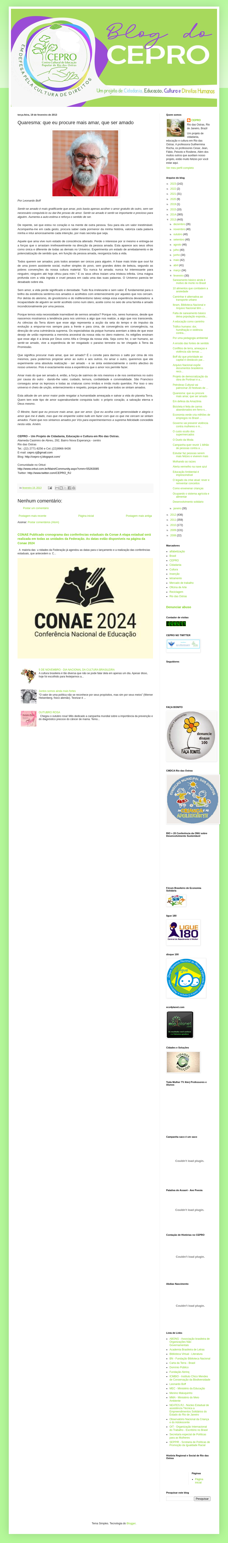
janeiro (177, 508)
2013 (173, 219)
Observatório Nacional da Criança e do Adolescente (189, 1421)
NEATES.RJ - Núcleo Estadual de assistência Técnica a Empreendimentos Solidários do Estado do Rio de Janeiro (189, 1410)
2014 (173, 214)
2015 (173, 209)
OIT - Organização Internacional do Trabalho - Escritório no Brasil (188, 1428)
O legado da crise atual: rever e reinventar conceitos (191, 482)
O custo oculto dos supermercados (183, 433)
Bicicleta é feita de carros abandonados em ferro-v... (190, 408)
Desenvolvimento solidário (188, 501)
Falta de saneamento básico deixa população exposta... (190, 315)
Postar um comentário (36, 508)
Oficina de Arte (178, 587)
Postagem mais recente (32, 515)
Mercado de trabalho (181, 582)
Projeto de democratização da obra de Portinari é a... (190, 378)
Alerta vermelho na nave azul (190, 466)
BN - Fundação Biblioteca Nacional (189, 1358)
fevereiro (178, 275)
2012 (173, 514)
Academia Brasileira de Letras (187, 1349)
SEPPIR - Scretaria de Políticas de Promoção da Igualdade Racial (189, 1444)
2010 (173, 525)
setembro (179, 239)
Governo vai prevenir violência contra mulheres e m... (190, 425)
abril (176, 265)
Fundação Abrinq (179, 1372)
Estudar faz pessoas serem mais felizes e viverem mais (190, 455)
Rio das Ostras (178, 596)
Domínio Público (179, 1367)
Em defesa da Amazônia (187, 401)
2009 (173, 530)
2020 (173, 199)
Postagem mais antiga (139, 515)
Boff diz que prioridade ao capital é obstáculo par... (188, 358)
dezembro (179, 224)
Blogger (131, 1523)
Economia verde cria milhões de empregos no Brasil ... (191, 416)
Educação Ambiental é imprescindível (186, 473)
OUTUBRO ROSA (49, 712)
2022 (173, 188)
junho (177, 255)
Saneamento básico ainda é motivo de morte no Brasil (189, 281)
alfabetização (177, 551)
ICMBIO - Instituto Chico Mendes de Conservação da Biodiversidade (189, 1378)
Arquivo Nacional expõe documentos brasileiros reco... (188, 368)
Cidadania (175, 564)
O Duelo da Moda (183, 439)
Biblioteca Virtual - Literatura (186, 1354)
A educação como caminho (188, 321)
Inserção (174, 573)
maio (176, 260)
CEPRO (196, 120)
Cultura (173, 569)
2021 (173, 193)
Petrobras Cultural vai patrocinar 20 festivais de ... (190, 386)
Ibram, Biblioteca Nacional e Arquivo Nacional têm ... (189, 306)
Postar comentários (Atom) (43, 522)
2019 (173, 204)
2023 (173, 183)
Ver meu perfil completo (180, 167)
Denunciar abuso (178, 607)
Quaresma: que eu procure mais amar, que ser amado (190, 395)
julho (176, 249)
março (177, 270)
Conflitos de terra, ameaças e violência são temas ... (190, 350)
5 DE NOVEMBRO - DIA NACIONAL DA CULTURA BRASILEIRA (77, 669)
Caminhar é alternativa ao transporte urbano (188, 298)
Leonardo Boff (177, 1384)
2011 (173, 519)
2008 (173, 535)
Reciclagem (176, 591)
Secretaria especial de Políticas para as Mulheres (187, 1436)
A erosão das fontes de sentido (191, 343)
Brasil (172, 555)
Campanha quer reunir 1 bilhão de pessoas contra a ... (191, 446)
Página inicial (86, 515)
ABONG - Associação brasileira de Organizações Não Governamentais (189, 1342)
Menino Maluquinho (180, 1393)
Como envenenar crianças (188, 488)
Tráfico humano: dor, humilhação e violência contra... (188, 330)
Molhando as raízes (184, 461)
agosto (177, 244)
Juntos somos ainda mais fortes (57, 691)
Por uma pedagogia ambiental (190, 338)
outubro (178, 234)
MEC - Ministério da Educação (187, 1388)
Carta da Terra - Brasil (182, 1363)
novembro (179, 229)
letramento (175, 578)
